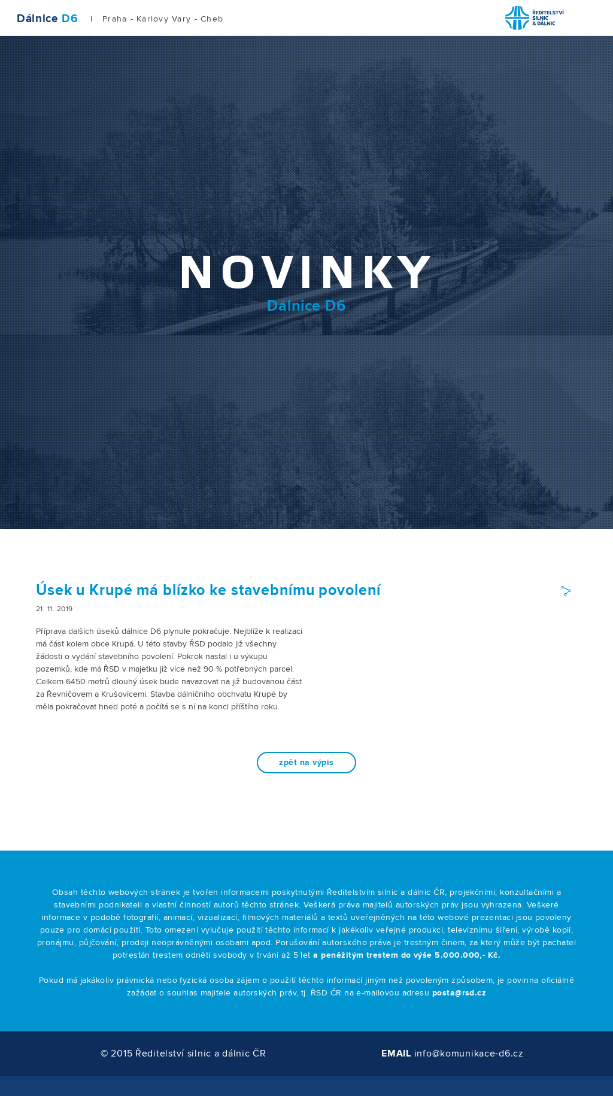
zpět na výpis (306, 762)
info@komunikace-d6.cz (469, 1053)
